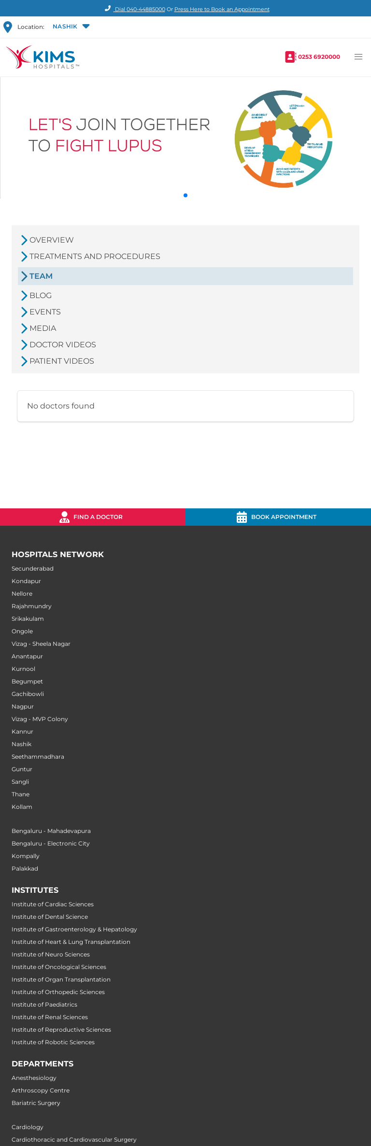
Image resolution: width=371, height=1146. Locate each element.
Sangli (20, 781)
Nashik (21, 744)
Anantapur (27, 656)
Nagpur (23, 706)
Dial (133, 9)
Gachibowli (28, 693)
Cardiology (27, 1127)
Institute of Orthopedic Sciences (58, 992)
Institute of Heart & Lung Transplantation (71, 941)
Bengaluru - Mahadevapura (51, 830)
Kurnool (23, 668)
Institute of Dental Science (50, 916)
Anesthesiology (34, 1077)
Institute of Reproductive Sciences (61, 1029)
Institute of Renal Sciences (50, 1017)
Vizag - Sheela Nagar (41, 643)
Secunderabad (33, 568)
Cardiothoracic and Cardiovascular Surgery (74, 1139)
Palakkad (25, 868)
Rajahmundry (32, 606)
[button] (70, 27)
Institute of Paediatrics (44, 1004)
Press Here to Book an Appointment (222, 9)
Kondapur (26, 581)
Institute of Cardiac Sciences (53, 904)
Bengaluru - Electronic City (51, 843)
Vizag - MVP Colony (40, 719)
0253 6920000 (319, 56)
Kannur (22, 731)
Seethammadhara (38, 756)
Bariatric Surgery (36, 1102)
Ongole (22, 631)
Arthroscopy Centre (41, 1090)
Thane (20, 794)
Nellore (22, 593)
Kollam (22, 806)
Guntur (22, 769)
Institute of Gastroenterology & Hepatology (74, 929)
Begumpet (27, 681)
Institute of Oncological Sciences (59, 966)
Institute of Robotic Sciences (53, 1042)
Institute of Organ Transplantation (61, 979)
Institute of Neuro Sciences (51, 954)
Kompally (26, 856)
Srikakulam (28, 618)
